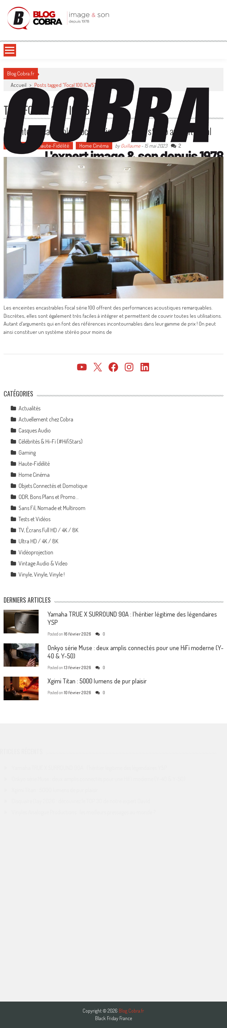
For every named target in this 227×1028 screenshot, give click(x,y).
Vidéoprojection (36, 552)
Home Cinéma (34, 474)
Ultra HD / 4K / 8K (38, 541)
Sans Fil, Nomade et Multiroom (52, 507)
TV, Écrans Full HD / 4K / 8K (48, 530)
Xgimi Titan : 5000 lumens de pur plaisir (97, 681)
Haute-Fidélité (34, 463)
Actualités (29, 408)
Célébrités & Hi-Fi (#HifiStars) (51, 441)
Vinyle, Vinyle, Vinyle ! (42, 574)
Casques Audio (35, 430)
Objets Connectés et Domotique (53, 485)
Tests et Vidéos (34, 519)
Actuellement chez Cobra (46, 419)
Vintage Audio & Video (43, 563)
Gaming (27, 452)
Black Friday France (113, 1018)
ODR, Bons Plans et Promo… (49, 496)
